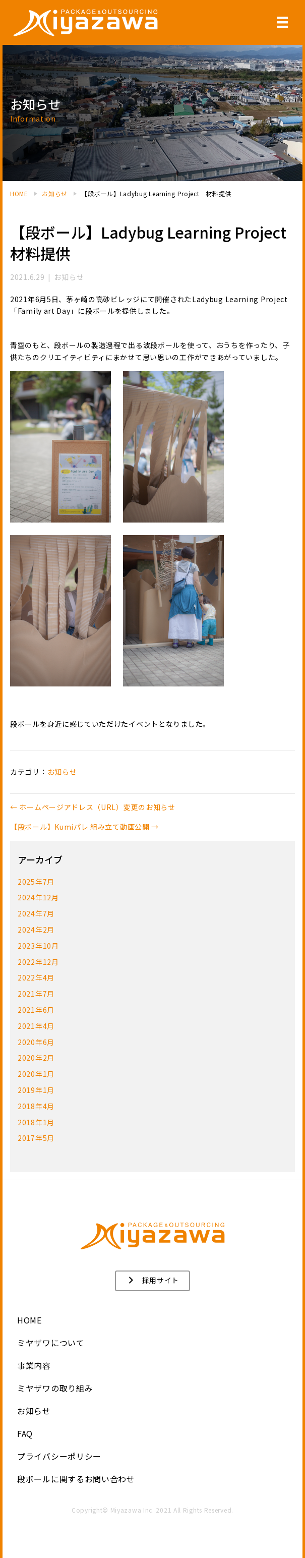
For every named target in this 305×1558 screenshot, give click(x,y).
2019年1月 (36, 1090)
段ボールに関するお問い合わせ (76, 1479)
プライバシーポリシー (59, 1456)
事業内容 (34, 1365)
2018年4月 (36, 1106)
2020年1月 (36, 1074)
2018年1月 (36, 1122)
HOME (29, 1320)
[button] (152, 1281)
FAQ (25, 1433)
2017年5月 (36, 1138)
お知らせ (34, 1411)
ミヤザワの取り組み (55, 1388)
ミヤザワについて (51, 1343)
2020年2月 (36, 1058)
